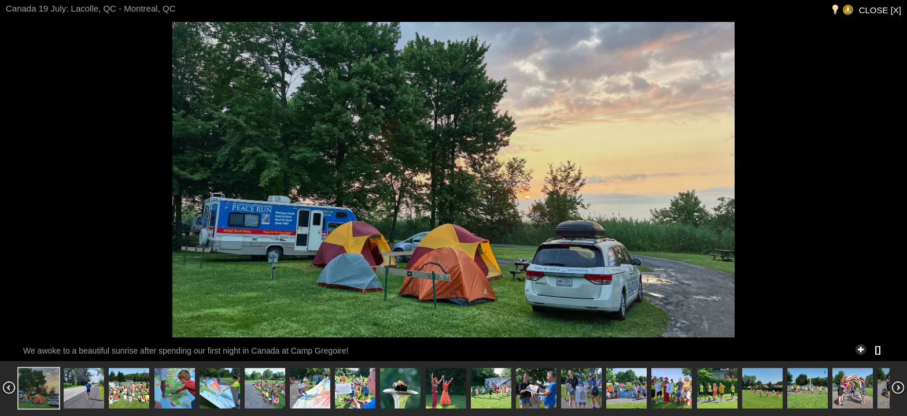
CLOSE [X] (880, 10)
